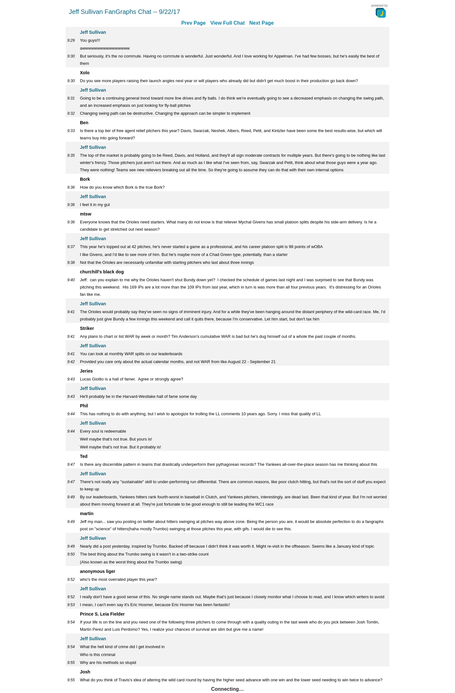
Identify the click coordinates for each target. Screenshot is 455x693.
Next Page (261, 23)
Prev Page (193, 23)
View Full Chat (227, 23)
